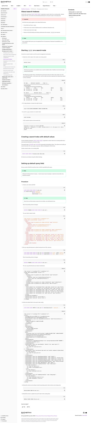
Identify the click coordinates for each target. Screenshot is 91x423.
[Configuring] (8, 17)
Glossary (3, 417)
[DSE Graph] (8, 34)
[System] (89, 2)
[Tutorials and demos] (9, 80)
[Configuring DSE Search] (9, 49)
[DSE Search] (8, 36)
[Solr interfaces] (9, 85)
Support (3, 419)
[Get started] (8, 11)
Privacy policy (38, 415)
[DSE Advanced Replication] (8, 31)
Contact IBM (84, 415)
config (37, 144)
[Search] (48, 2)
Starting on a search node (33, 50)
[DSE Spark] (8, 87)
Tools (55, 5)
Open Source (37, 5)
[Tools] (8, 29)
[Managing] (8, 21)
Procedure (24, 181)
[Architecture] (8, 13)
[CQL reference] (8, 25)
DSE (30, 5)
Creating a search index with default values (37, 137)
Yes (23, 406)
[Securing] (8, 23)
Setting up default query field (32, 163)
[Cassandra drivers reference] (8, 27)
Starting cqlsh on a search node (75, 11)
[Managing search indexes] (9, 51)
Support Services (47, 5)
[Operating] (8, 19)
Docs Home (5, 5)
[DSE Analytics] (8, 33)
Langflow (19, 5)
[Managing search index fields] (10, 64)
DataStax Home (4, 415)
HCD (25, 5)
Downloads (4, 421)
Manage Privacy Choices (52, 415)
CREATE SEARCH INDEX (35, 14)
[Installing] (8, 15)
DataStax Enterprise (25, 9)
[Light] (86, 2)
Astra (12, 5)
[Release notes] (8, 89)
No (28, 406)
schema (30, 144)
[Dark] (87, 2)
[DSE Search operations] (9, 83)
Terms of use (44, 415)
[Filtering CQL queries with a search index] (9, 77)
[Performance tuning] (9, 81)
